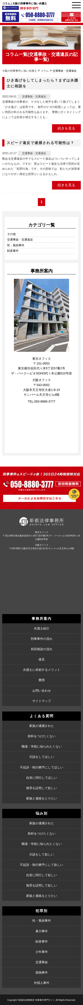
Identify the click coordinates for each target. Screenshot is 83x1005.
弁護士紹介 (41, 628)
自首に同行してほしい (41, 777)
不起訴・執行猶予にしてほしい (41, 767)
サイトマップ (41, 701)
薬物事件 (41, 972)
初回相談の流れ (41, 649)
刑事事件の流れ (41, 638)
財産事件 (13, 250)
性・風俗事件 (15, 245)
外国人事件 (41, 983)
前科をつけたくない (42, 736)
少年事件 (41, 952)
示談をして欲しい (41, 854)
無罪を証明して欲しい (41, 788)
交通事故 (41, 962)
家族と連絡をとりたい (41, 798)
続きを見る (66, 128)
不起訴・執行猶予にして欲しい (41, 864)
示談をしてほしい (41, 757)
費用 (42, 680)
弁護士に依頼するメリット (41, 669)
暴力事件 (41, 931)
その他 (11, 234)
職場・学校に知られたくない (41, 746)
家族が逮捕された (41, 726)
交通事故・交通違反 (49, 54)
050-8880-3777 (44, 401)
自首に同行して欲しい (41, 875)
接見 (42, 659)
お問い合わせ (41, 690)
